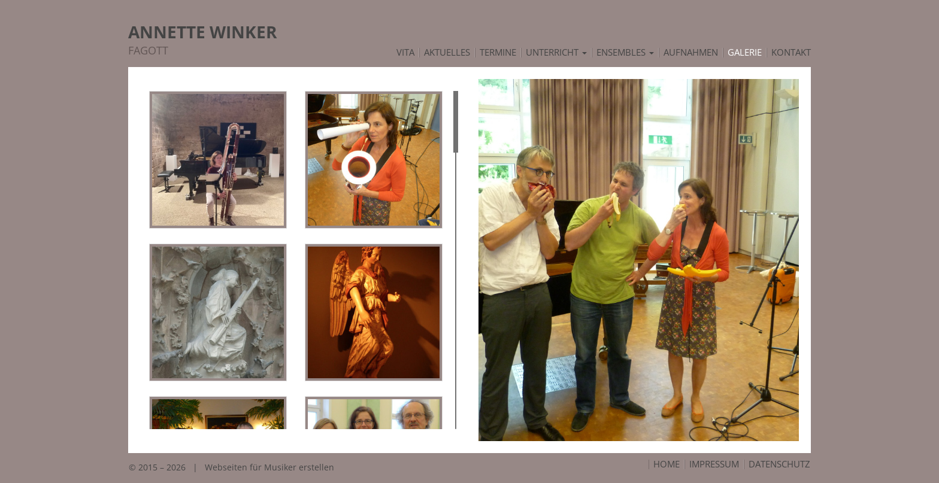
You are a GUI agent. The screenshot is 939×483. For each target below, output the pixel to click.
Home (666, 464)
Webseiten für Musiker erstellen (269, 467)
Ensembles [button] (625, 52)
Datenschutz (779, 464)
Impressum (714, 464)
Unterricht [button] (556, 52)
